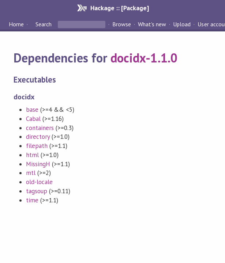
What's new (152, 24)
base (32, 110)
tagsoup (36, 191)
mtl (30, 173)
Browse (121, 24)
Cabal (33, 119)
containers (40, 128)
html (32, 155)
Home (16, 24)
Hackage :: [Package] (119, 8)
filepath (37, 146)
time (32, 200)
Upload (182, 24)
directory (38, 137)
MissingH (38, 164)
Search (43, 24)
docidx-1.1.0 (143, 58)
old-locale (39, 182)
